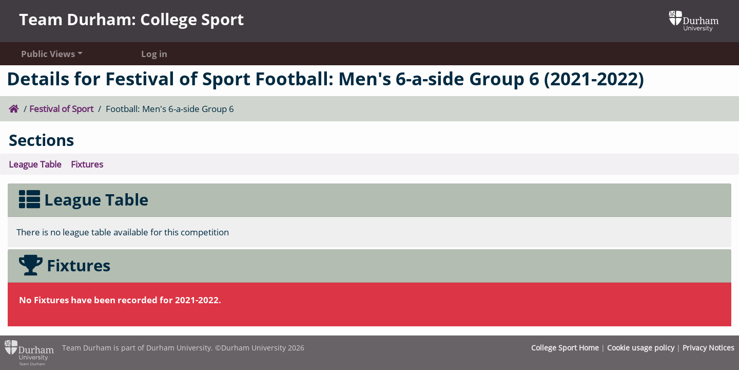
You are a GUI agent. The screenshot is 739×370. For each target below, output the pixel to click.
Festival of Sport (61, 108)
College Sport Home (565, 348)
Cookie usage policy (640, 348)
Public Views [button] (48, 53)
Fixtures (87, 164)
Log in (154, 53)
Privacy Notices (708, 348)
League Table (35, 164)
